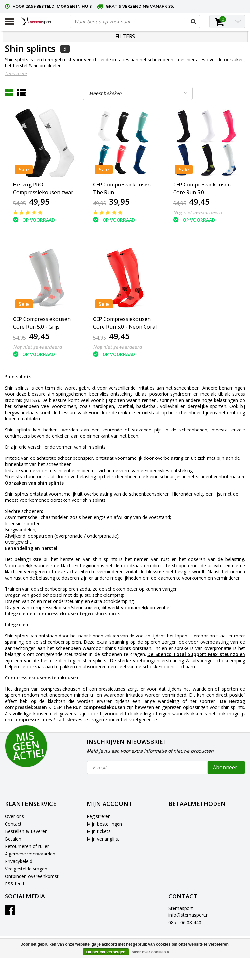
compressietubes (32, 720)
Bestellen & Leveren (26, 831)
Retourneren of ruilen (27, 846)
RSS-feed (14, 884)
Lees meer (16, 73)
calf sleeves (69, 720)
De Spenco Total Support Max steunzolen (196, 654)
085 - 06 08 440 (184, 922)
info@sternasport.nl (189, 915)
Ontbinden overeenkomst (32, 876)
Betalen (13, 839)
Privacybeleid (18, 861)
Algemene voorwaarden (30, 854)
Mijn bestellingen (104, 824)
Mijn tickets (99, 831)
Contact (13, 824)
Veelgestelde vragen (26, 869)
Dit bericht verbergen (106, 952)
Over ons (14, 816)
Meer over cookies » (150, 952)
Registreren (99, 816)
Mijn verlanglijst (103, 839)
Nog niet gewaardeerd (197, 212)
